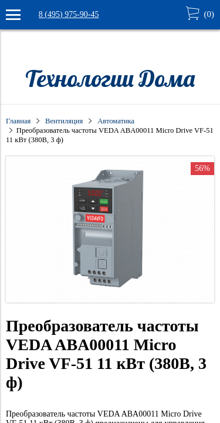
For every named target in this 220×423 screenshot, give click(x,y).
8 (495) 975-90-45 (69, 14)
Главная (18, 121)
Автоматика (115, 121)
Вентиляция (64, 121)
